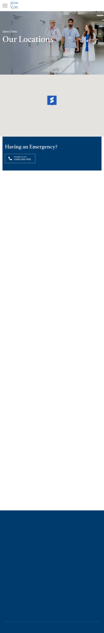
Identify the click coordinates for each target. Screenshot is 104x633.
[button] (52, 101)
